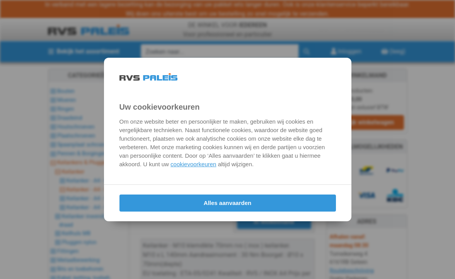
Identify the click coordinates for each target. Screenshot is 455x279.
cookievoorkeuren (193, 164)
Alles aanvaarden (227, 203)
